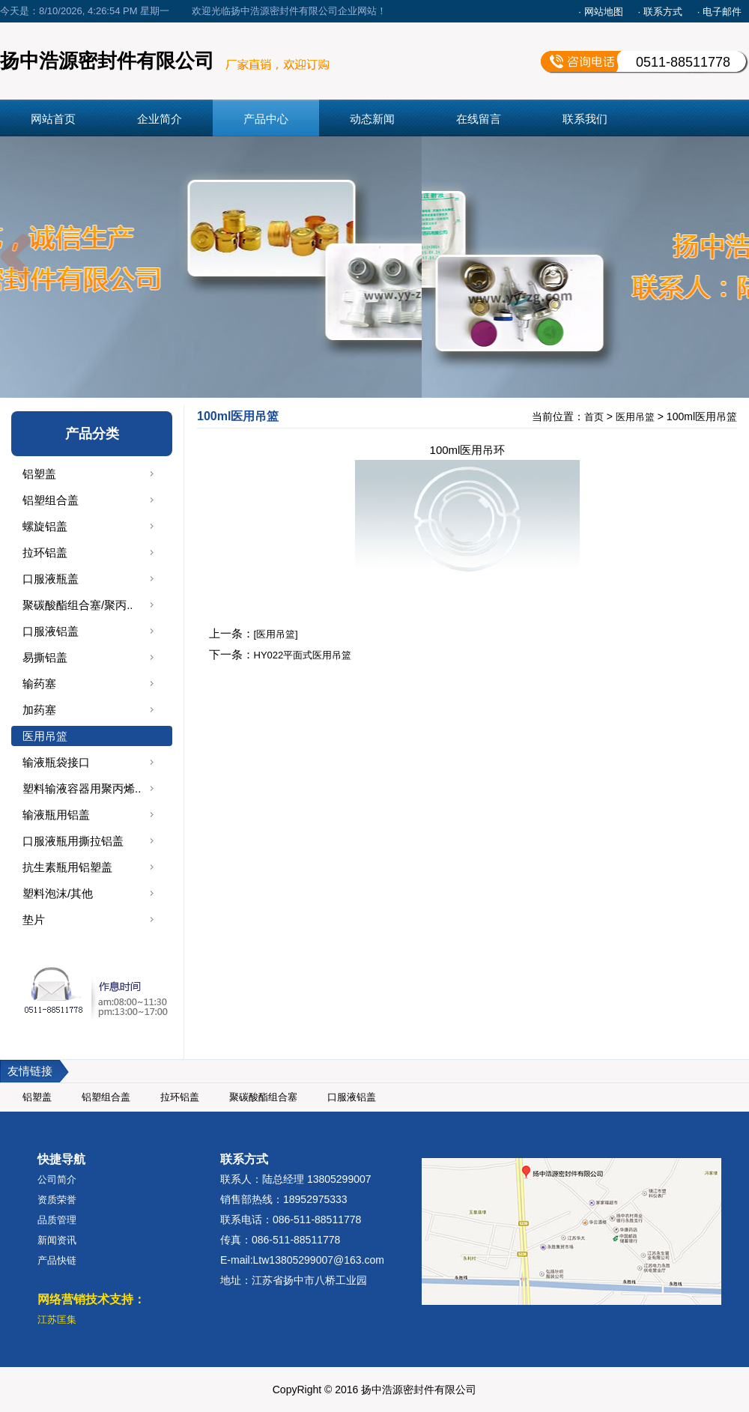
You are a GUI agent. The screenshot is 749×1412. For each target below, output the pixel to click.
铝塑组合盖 (50, 500)
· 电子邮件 (719, 11)
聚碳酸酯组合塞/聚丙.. (77, 605)
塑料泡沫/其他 (57, 893)
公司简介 (56, 1179)
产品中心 (265, 118)
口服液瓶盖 (50, 578)
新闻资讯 (56, 1240)
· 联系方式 (660, 11)
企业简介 (159, 118)
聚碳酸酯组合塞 (263, 1097)
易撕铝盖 (44, 657)
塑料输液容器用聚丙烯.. (81, 788)
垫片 (33, 919)
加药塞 (39, 709)
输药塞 (39, 683)
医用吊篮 (44, 736)
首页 (594, 416)
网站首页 (53, 118)
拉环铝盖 (44, 552)
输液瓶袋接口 (56, 762)
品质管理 (56, 1219)
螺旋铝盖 (44, 526)
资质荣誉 (56, 1199)
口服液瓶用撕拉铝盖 (73, 840)
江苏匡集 (56, 1319)
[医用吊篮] (276, 634)
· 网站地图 (600, 11)
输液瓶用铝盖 (56, 814)
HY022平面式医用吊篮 (303, 655)
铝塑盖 (39, 473)
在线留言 (478, 118)
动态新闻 (372, 118)
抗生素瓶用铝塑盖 (67, 867)
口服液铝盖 (50, 631)
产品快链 (56, 1260)
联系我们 (584, 118)
